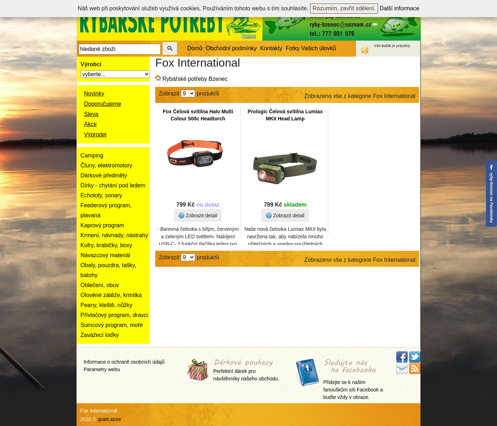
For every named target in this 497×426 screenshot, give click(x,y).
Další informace (399, 8)
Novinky (94, 93)
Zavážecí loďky (99, 335)
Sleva (91, 114)
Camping (91, 155)
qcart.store (109, 419)
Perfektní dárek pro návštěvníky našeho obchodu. (246, 370)
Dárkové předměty (103, 175)
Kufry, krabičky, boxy (106, 245)
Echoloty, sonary (101, 195)
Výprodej (95, 134)
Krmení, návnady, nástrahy (114, 235)
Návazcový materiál (105, 255)
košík (386, 45)
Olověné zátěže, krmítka (111, 295)
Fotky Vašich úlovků (311, 48)
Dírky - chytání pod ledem (112, 185)
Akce (90, 124)
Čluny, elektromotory (106, 165)
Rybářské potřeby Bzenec (194, 79)
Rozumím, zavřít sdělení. (344, 8)
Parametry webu (102, 369)
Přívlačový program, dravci (114, 315)
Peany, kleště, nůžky (106, 305)
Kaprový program (102, 225)
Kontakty (271, 48)
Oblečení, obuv (99, 285)
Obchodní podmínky (231, 48)
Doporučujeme (102, 104)
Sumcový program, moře (111, 325)
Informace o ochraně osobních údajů (124, 362)
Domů (195, 48)
